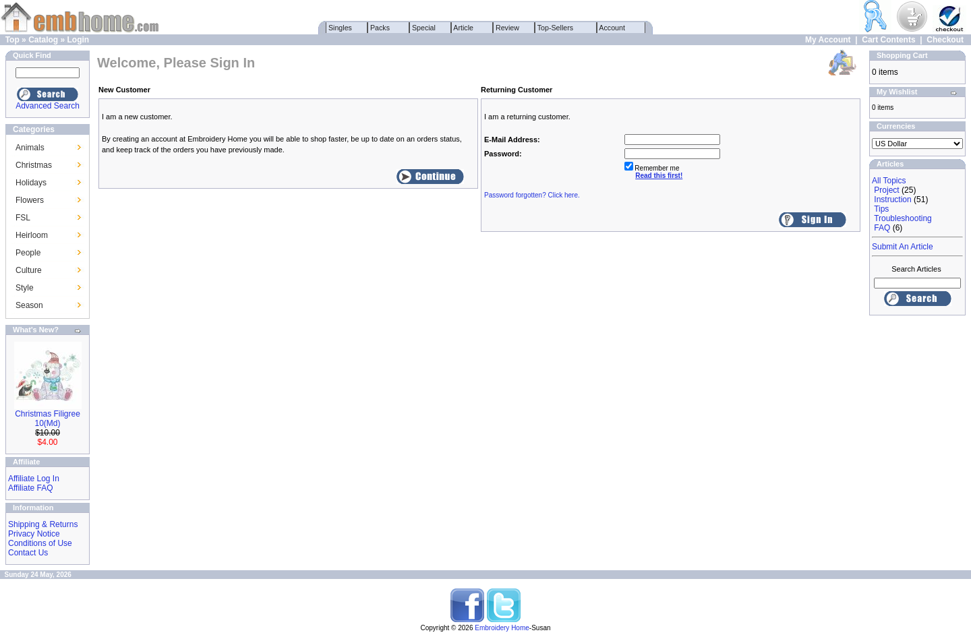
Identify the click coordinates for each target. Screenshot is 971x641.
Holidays (31, 182)
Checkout (945, 39)
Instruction (892, 199)
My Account (828, 39)
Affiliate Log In (33, 478)
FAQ (882, 228)
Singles (340, 28)
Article (463, 28)
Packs (380, 28)
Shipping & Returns (43, 524)
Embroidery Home (502, 628)
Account (612, 28)
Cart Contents (888, 39)
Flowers (30, 200)
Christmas (34, 165)
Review (507, 28)
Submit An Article (902, 246)
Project (886, 190)
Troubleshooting (903, 218)
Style (25, 288)
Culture (29, 270)
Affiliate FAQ (30, 488)
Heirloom (32, 235)
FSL (23, 217)
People (28, 252)
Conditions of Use (40, 543)
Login (78, 39)
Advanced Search (48, 106)
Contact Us (28, 552)
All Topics (889, 180)
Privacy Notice (34, 534)
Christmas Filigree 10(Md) (47, 418)
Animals (30, 147)
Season (29, 305)
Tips (881, 209)
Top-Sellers (555, 28)
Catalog (43, 39)
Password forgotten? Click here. (532, 195)
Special (424, 28)
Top (12, 39)
